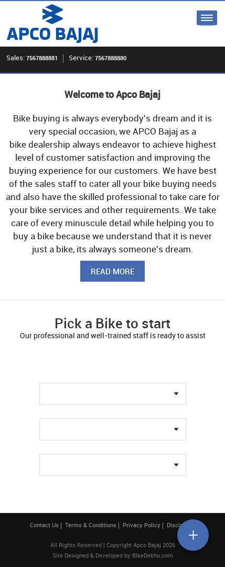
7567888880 (110, 58)
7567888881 (42, 58)
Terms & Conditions (90, 525)
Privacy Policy (141, 525)
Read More (112, 271)
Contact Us (44, 525)
